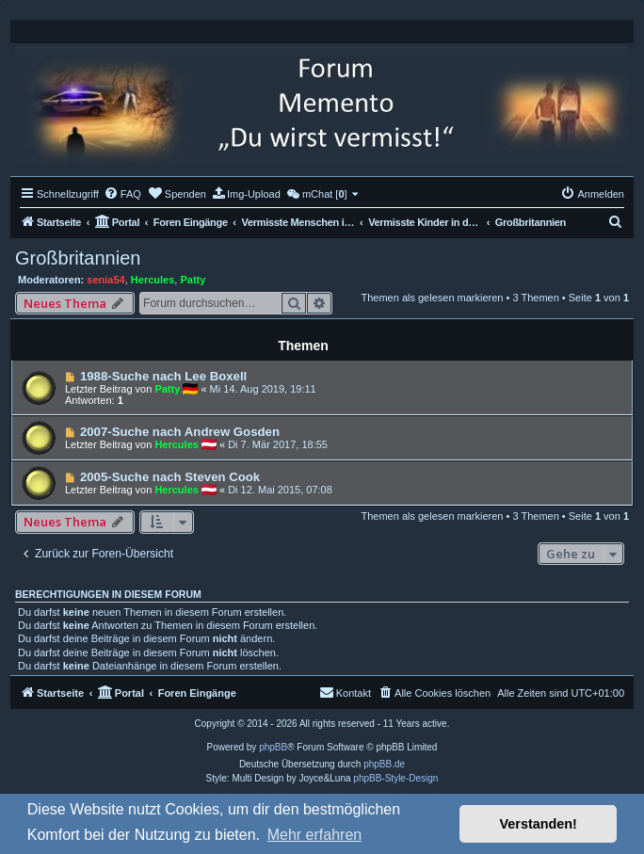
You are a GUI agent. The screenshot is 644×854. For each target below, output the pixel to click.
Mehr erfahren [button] (314, 835)
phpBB (273, 747)
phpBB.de (384, 764)
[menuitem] (122, 194)
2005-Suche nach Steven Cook (170, 477)
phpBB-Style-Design (395, 778)
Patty (192, 279)
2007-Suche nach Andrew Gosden (180, 432)
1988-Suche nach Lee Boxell (163, 376)
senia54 (105, 279)
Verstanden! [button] (538, 823)
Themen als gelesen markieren (432, 297)
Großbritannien (77, 258)
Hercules (152, 279)
